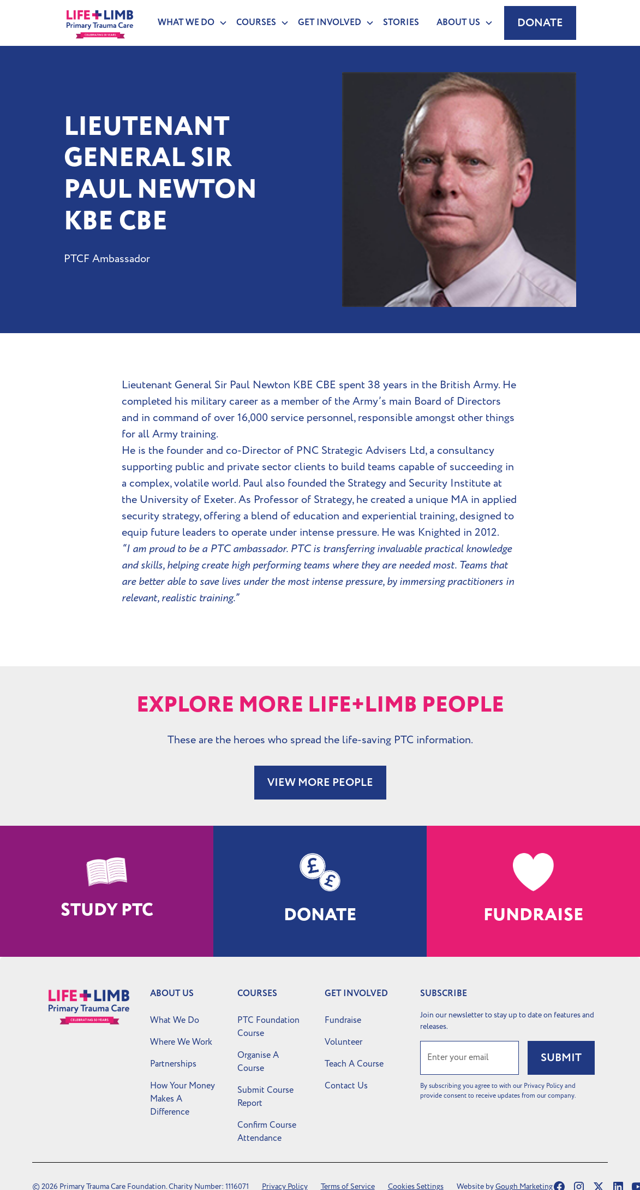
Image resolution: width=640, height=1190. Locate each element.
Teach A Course (354, 1064)
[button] (188, 23)
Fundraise (343, 1020)
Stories (401, 22)
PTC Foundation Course (268, 1026)
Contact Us (346, 1086)
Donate (540, 23)
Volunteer (343, 1042)
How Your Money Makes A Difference (182, 1099)
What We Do (174, 1020)
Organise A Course (258, 1061)
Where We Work (181, 1042)
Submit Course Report (265, 1096)
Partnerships (173, 1064)
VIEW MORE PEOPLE (320, 782)
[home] (99, 22)
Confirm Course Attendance (266, 1131)
